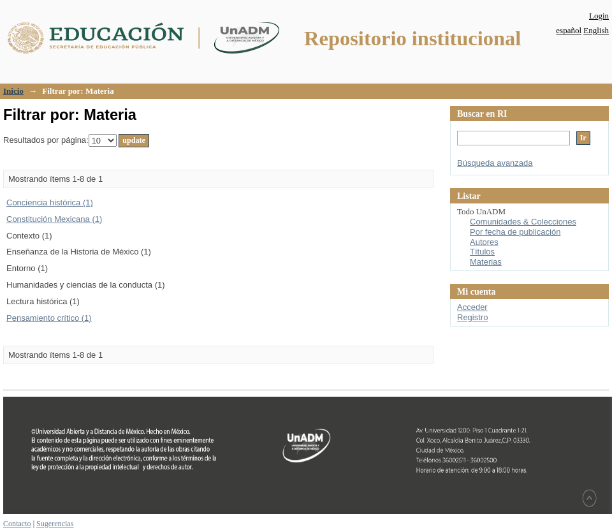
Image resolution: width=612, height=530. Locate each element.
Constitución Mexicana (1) (54, 219)
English (596, 30)
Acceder (472, 307)
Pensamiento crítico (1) (49, 318)
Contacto (17, 523)
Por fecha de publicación (515, 232)
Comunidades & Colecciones (523, 221)
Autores (484, 242)
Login (599, 15)
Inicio (13, 91)
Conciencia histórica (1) (49, 202)
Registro (472, 317)
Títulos (482, 251)
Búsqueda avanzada (495, 163)
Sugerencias (54, 523)
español (568, 30)
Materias (486, 262)
